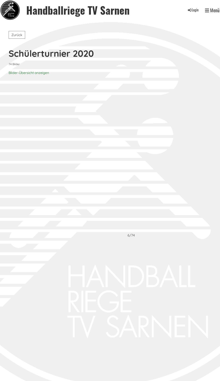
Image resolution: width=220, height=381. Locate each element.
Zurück (16, 35)
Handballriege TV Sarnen (78, 10)
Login (193, 9)
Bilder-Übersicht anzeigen (29, 73)
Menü (212, 10)
